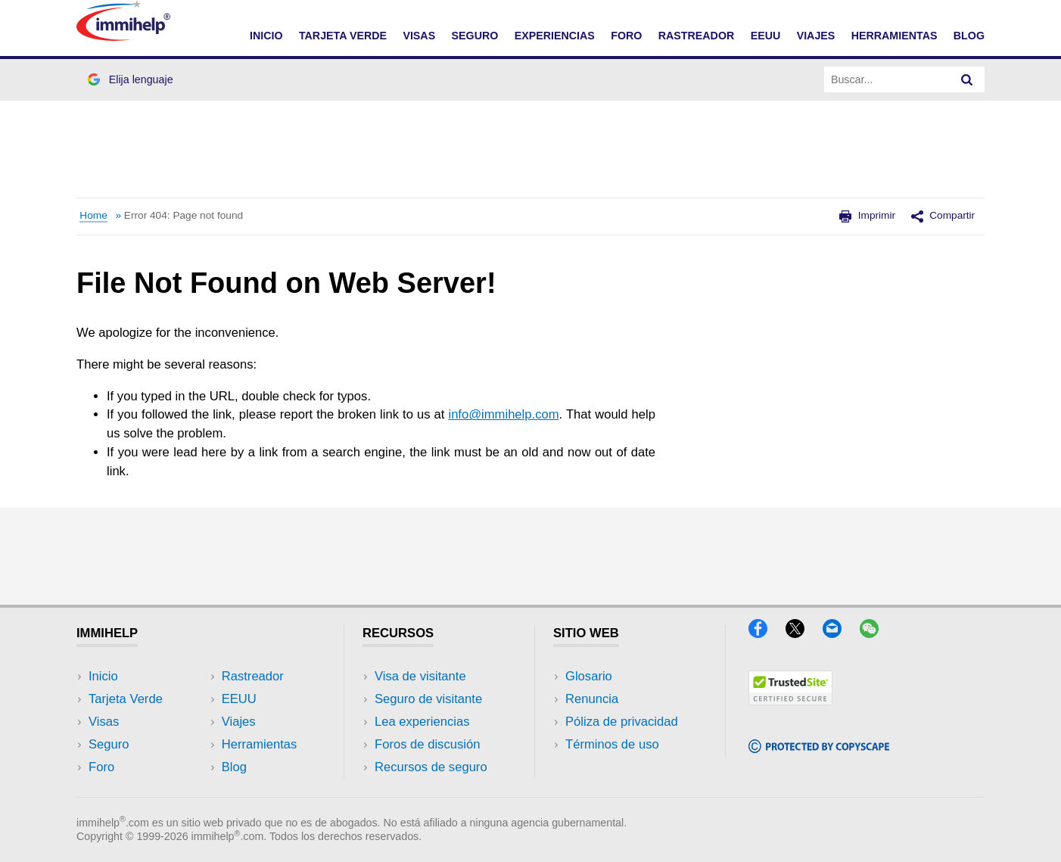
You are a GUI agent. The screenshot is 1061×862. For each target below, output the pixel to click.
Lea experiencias (422, 721)
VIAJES (816, 36)
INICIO (266, 36)
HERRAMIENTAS (894, 36)
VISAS (419, 36)
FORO (626, 36)
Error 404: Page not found (183, 215)
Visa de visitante (420, 676)
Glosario (588, 676)
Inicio (103, 676)
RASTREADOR (696, 36)
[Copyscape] (818, 748)
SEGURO (475, 36)
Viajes (239, 721)
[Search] (967, 79)
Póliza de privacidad (621, 721)
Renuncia (591, 699)
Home (93, 215)
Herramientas (259, 744)
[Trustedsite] (790, 700)
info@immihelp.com (503, 414)
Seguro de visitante (428, 699)
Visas (104, 721)
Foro (101, 767)
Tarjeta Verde (126, 699)
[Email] (839, 633)
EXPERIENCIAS (555, 36)
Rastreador (253, 676)
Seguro (109, 744)
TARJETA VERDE (343, 36)
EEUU (766, 36)
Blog (969, 36)
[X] (802, 633)
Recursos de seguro (431, 767)
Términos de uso (612, 744)
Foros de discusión (427, 744)
